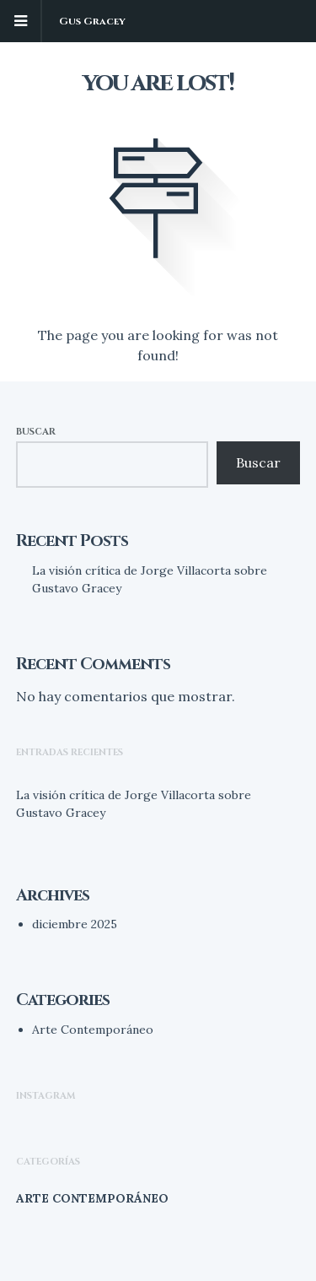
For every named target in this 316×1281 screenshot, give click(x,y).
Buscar (36, 431)
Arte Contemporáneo (92, 1029)
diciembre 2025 (74, 924)
